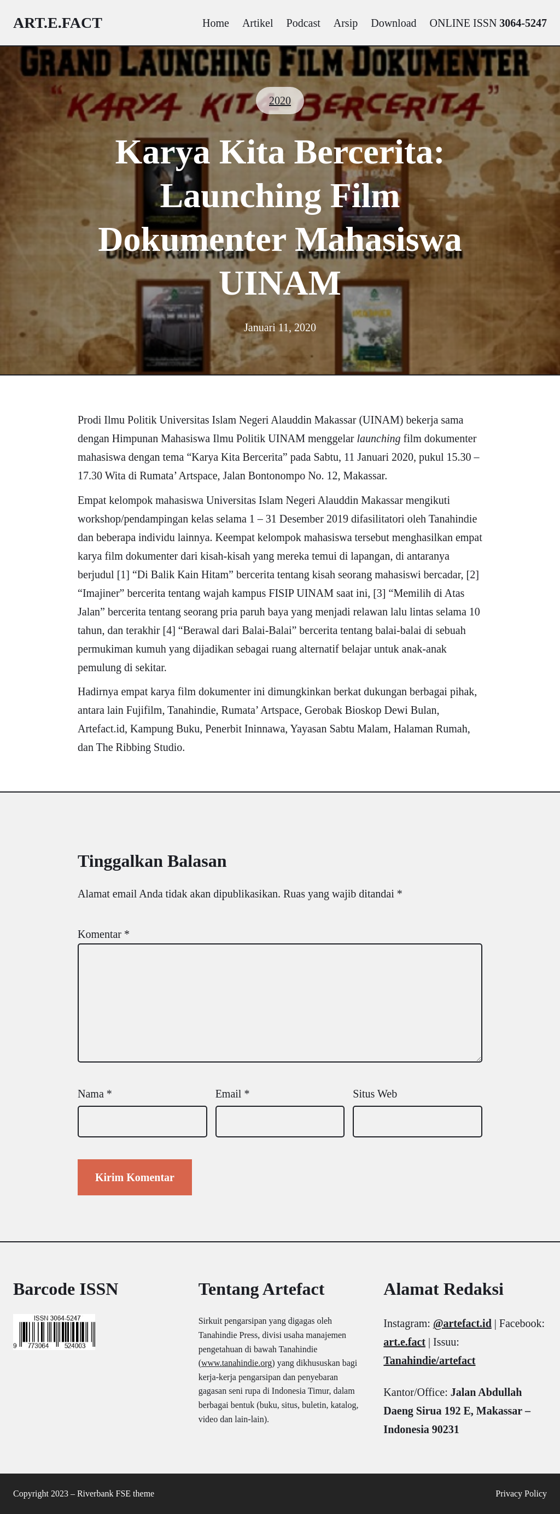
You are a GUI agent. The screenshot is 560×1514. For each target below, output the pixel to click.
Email (232, 1094)
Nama (95, 1094)
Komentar (104, 934)
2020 (280, 101)
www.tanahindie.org (236, 1363)
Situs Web (375, 1094)
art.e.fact (57, 22)
